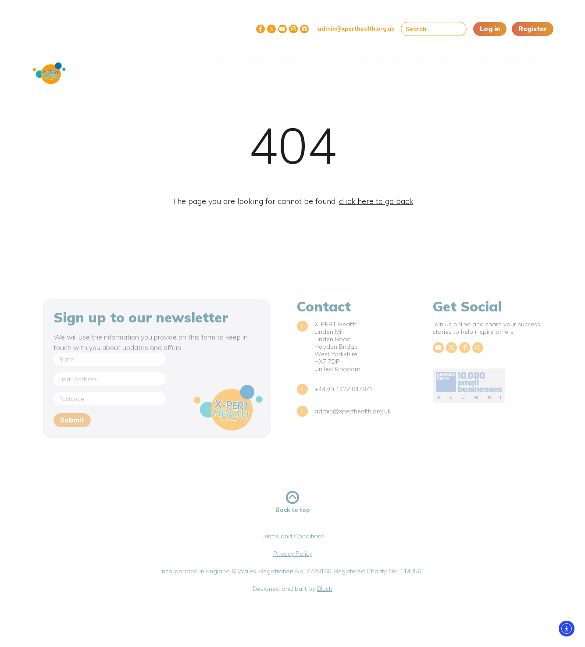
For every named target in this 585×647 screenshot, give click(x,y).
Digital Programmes (263, 53)
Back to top (292, 502)
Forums (535, 53)
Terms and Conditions (293, 536)
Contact (434, 53)
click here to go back (376, 201)
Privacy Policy (292, 554)
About (147, 53)
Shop (363, 53)
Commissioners (324, 53)
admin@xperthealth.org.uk (355, 28)
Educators (396, 53)
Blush (324, 589)
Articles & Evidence (486, 53)
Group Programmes (194, 53)
